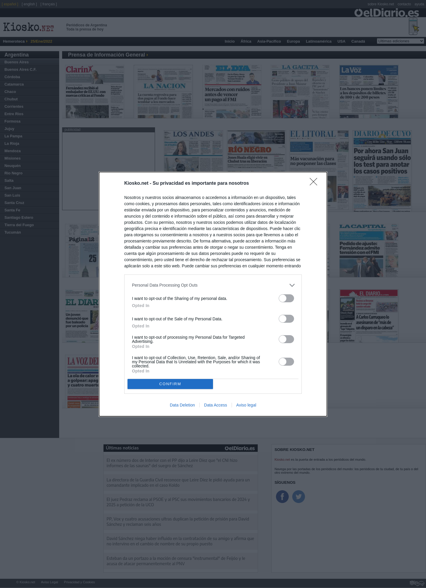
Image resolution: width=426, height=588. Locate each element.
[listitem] (213, 285)
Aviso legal (246, 405)
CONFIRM (170, 384)
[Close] (315, 183)
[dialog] (213, 294)
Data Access (215, 405)
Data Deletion (182, 405)
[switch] (286, 298)
